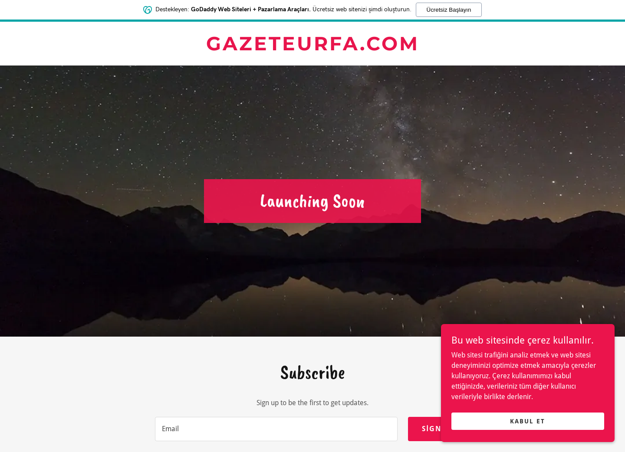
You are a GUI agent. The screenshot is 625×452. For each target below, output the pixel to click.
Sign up (439, 429)
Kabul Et (527, 420)
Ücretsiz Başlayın (449, 10)
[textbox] (276, 429)
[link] (312, 48)
